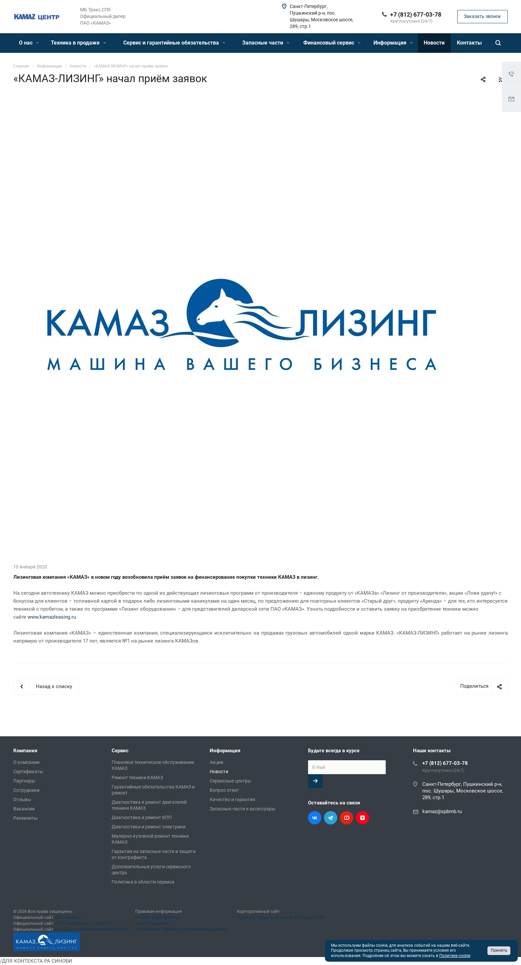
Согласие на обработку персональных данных (182, 929)
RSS (501, 79)
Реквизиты (25, 818)
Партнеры (24, 781)
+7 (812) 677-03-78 (415, 14)
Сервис (120, 751)
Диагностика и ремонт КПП (142, 817)
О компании (26, 762)
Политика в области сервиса (143, 882)
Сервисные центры (230, 781)
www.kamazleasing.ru (52, 617)
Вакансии (24, 808)
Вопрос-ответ (224, 790)
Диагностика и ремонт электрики (148, 826)
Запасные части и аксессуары (242, 808)
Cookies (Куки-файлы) (157, 917)
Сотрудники (26, 790)
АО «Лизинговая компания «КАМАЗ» (91, 929)
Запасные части (265, 43)
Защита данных (151, 923)
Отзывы (22, 799)
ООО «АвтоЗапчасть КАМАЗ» (83, 923)
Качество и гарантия (232, 799)
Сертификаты (28, 771)
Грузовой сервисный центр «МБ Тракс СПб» (281, 917)
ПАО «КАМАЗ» (68, 917)
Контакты (469, 43)
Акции (216, 762)
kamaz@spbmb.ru (442, 811)
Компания (25, 751)
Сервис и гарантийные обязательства (174, 43)
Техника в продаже (78, 43)
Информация (393, 43)
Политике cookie (454, 955)
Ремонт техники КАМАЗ (137, 777)
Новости (434, 43)
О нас (29, 43)
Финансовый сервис (332, 43)
